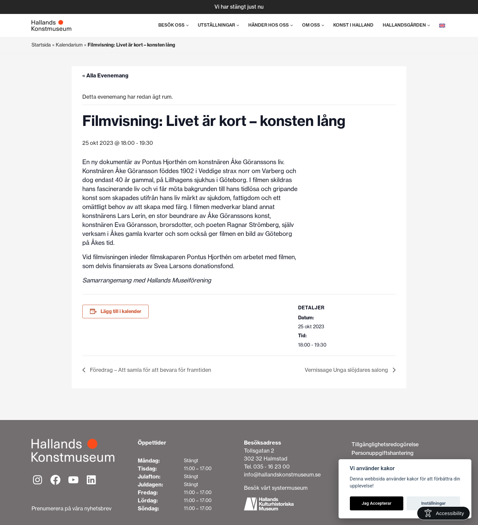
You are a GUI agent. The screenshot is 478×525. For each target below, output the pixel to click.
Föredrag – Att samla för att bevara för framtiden (150, 370)
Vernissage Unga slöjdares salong (347, 370)
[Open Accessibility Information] (443, 513)
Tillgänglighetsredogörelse (385, 444)
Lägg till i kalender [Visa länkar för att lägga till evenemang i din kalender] (121, 311)
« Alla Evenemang (105, 75)
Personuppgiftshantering (383, 453)
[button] (187, 25)
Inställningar (433, 503)
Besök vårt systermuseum (276, 487)
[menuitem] (442, 25)
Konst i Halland (353, 25)
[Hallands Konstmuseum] (51, 25)
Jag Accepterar (376, 503)
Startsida (41, 45)
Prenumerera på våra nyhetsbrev (72, 508)
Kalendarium (69, 45)
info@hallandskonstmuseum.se (282, 474)
